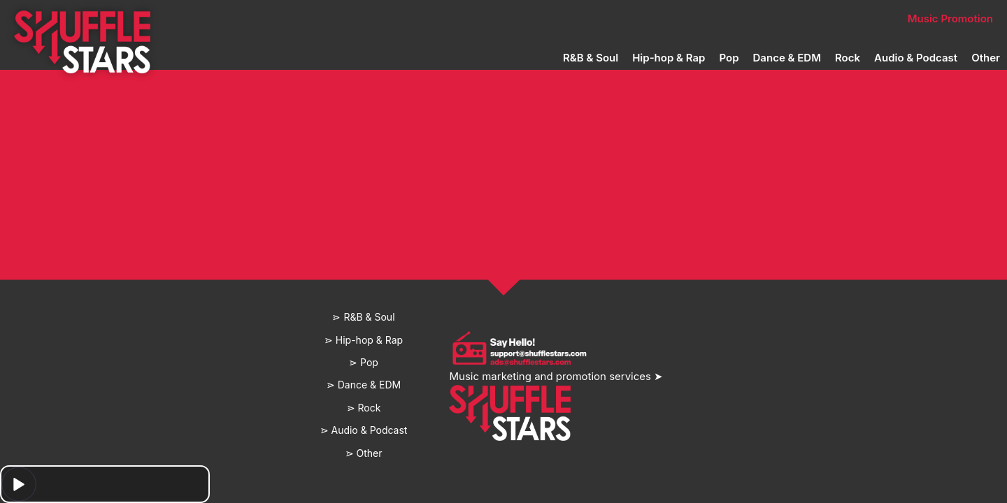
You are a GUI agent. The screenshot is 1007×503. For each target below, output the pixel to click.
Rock (847, 57)
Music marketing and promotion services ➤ (556, 376)
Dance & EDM (787, 57)
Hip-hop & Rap (668, 57)
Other (985, 57)
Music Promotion (950, 18)
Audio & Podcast (915, 57)
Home (285, 18)
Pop (728, 57)
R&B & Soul (590, 57)
